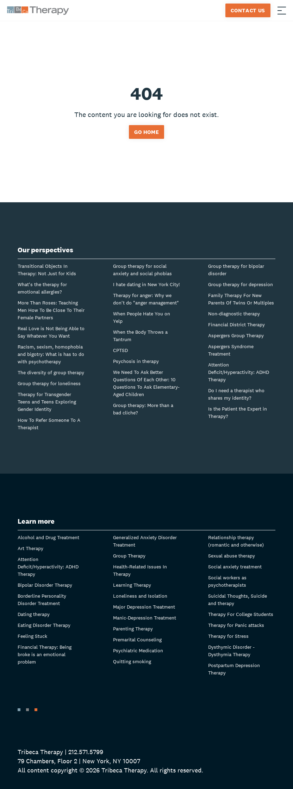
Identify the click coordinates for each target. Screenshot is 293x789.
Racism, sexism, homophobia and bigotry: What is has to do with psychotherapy (51, 354)
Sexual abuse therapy (231, 556)
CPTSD (120, 350)
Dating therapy (34, 614)
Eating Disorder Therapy (44, 625)
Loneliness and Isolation (140, 596)
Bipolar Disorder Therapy (45, 585)
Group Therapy (129, 556)
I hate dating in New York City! (146, 284)
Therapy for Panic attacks (236, 625)
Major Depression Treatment (144, 607)
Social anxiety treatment (235, 566)
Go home (146, 132)
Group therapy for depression (240, 284)
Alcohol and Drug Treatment (48, 537)
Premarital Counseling (137, 639)
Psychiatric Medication (138, 650)
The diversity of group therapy (51, 372)
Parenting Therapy (133, 628)
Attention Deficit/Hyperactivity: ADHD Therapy (238, 372)
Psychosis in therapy (136, 361)
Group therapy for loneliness (49, 383)
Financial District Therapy (236, 324)
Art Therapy (30, 548)
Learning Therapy (132, 585)
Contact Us (248, 10)
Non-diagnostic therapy (234, 313)
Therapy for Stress (228, 636)
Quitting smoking (132, 661)
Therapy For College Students (240, 614)
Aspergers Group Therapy (236, 335)
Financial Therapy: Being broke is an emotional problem (44, 654)
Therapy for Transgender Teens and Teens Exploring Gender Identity (47, 401)
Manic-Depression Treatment (144, 618)
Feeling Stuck (32, 636)
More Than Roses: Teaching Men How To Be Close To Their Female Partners (51, 310)
